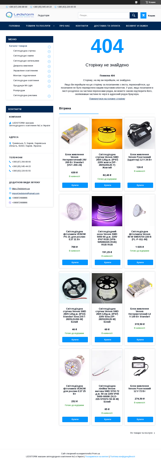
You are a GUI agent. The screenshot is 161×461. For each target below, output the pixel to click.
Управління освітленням (25, 70)
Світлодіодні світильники (26, 61)
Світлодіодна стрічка (24, 51)
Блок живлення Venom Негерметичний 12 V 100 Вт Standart (139, 312)
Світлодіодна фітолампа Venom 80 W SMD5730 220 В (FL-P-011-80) (139, 235)
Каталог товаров (18, 46)
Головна (14, 26)
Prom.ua (96, 453)
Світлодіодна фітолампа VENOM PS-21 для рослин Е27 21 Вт (74, 235)
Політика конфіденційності (122, 456)
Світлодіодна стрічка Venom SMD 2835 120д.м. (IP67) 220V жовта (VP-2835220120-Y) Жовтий (107, 161)
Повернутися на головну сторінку (107, 98)
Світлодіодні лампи (23, 55)
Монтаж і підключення (24, 75)
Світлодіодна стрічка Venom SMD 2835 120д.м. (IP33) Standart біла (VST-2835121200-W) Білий (74, 315)
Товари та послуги (38, 26)
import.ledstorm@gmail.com (25, 193)
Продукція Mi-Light (22, 85)
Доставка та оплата (107, 26)
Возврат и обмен (137, 26)
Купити (75, 185)
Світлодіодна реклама (25, 95)
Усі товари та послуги (141, 433)
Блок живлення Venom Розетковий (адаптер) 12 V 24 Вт (139, 157)
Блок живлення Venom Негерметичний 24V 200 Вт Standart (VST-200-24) (74, 159)
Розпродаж (19, 90)
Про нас (64, 26)
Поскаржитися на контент (97, 456)
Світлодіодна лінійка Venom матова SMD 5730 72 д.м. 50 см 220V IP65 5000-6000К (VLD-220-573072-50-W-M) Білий (107, 394)
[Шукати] (134, 15)
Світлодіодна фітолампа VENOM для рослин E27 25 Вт (74, 390)
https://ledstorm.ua (21, 188)
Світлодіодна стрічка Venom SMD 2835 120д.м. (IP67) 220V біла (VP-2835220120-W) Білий (107, 315)
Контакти (82, 26)
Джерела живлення (23, 65)
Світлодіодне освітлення (26, 80)
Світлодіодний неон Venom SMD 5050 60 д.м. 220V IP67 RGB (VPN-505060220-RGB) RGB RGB (107, 238)
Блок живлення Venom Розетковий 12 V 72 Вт (139, 388)
